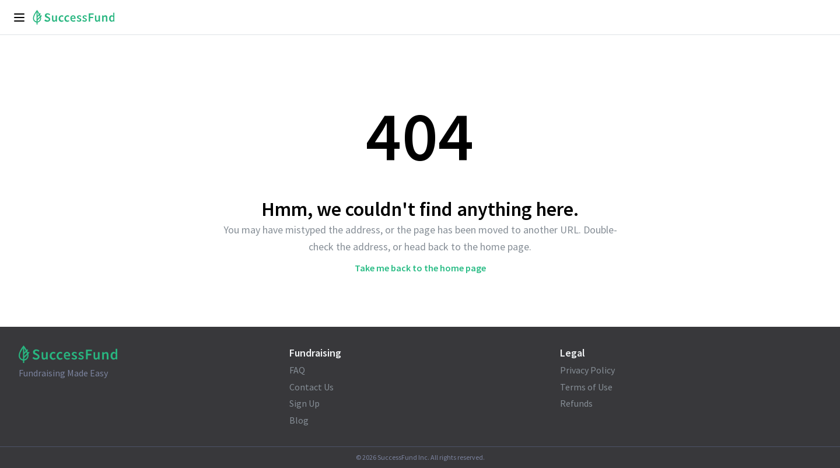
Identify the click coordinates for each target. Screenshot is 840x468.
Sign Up (304, 403)
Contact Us (311, 387)
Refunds (576, 403)
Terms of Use (586, 387)
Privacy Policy (587, 370)
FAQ (297, 370)
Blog (299, 420)
